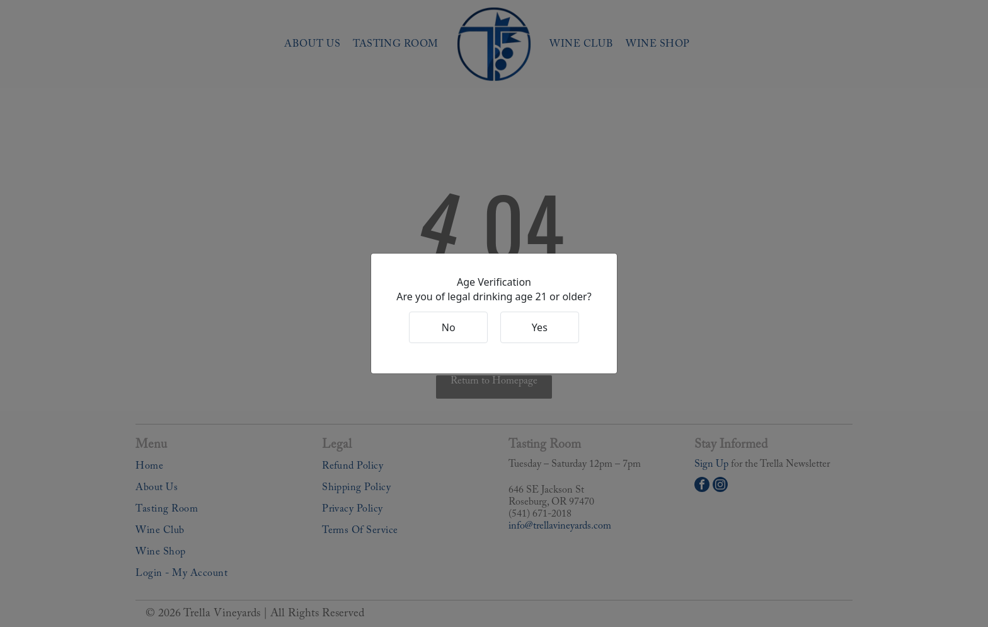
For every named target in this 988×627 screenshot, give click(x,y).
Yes (540, 327)
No (449, 327)
